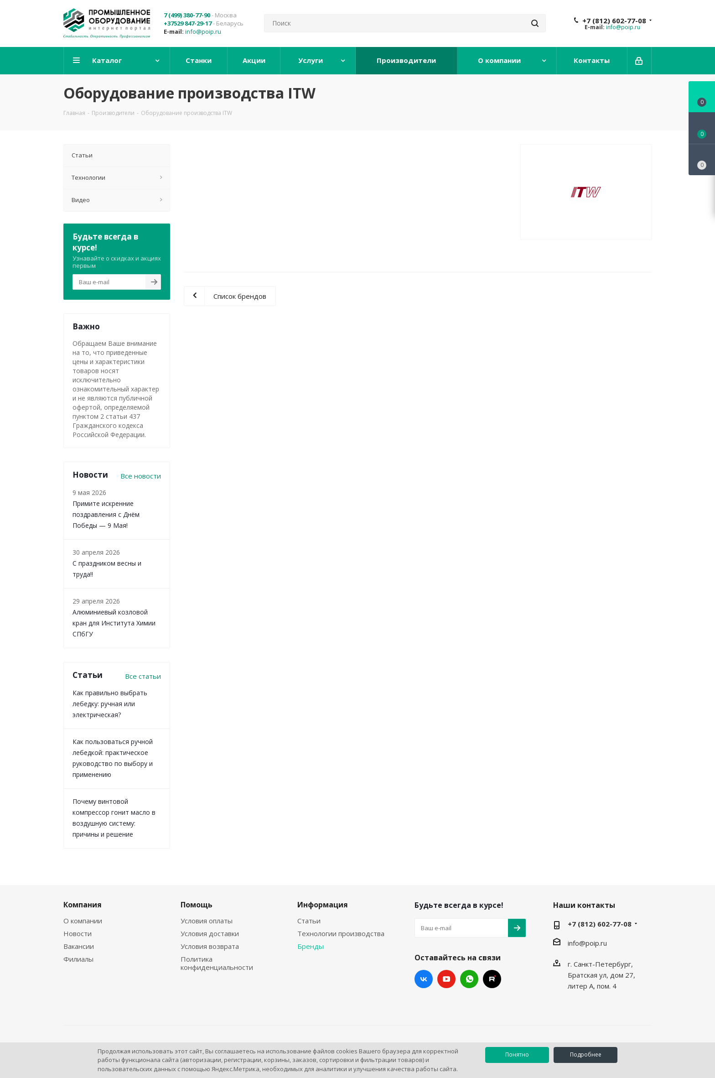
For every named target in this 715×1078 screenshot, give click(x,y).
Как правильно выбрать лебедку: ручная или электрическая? (110, 703)
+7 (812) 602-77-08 (614, 20)
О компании (82, 920)
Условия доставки (210, 933)
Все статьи (143, 676)
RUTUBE (492, 979)
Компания (82, 905)
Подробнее (585, 1054)
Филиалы (78, 958)
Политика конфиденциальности (217, 963)
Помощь (196, 905)
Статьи (309, 920)
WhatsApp (469, 979)
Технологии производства (340, 933)
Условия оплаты (207, 920)
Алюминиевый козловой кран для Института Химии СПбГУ (114, 623)
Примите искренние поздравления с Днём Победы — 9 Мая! (106, 514)
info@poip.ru (203, 31)
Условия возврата (210, 946)
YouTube (446, 979)
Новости (77, 933)
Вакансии (78, 946)
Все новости (140, 475)
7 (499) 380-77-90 (187, 15)
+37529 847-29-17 (188, 23)
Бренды (310, 946)
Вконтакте (423, 979)
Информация (322, 905)
